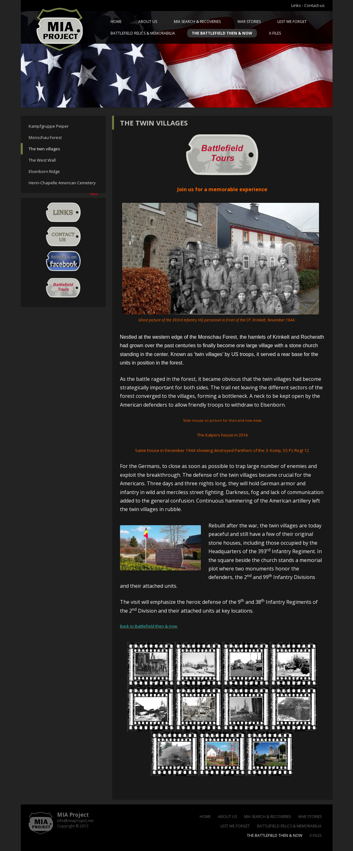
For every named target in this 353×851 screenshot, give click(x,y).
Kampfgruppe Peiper (49, 126)
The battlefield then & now (222, 33)
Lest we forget (292, 21)
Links (296, 5)
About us (147, 21)
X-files (275, 33)
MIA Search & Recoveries (197, 21)
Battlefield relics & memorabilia (143, 33)
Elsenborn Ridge (44, 171)
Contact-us (314, 5)
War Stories (249, 21)
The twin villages (44, 149)
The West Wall (42, 160)
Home (116, 21)
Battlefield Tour (63, 288)
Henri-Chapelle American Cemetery (63, 184)
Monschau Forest (45, 137)
